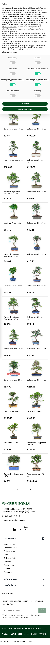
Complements (9, 565)
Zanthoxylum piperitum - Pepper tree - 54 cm (12, 192)
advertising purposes (9, 27)
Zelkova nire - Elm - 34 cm (13, 348)
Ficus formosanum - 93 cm (35, 475)
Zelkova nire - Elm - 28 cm (36, 254)
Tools (6, 554)
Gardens (7, 561)
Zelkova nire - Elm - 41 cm (13, 129)
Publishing (8, 572)
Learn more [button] (25, 104)
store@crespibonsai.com (14, 520)
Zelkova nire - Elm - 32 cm (36, 348)
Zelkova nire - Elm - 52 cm (36, 129)
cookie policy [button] (41, 16)
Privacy (27, 615)
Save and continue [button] (25, 109)
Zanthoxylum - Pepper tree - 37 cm (13, 475)
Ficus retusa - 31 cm (11, 442)
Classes (7, 568)
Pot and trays (9, 551)
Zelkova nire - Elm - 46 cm (35, 161)
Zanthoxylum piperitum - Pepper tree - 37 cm (12, 318)
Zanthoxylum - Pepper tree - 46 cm (36, 443)
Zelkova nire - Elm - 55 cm (36, 380)
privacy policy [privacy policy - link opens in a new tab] (32, 10)
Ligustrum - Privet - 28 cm (13, 286)
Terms (30, 641)
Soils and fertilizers (11, 558)
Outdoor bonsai (10, 547)
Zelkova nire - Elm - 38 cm (36, 286)
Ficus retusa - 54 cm (34, 411)
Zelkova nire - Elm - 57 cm (13, 160)
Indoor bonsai (9, 544)
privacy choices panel (9, 52)
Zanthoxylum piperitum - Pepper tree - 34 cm (12, 255)
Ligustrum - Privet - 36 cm (13, 223)
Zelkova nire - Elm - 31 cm (36, 223)
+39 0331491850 (12, 516)
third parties (39, 18)
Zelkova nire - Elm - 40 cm (35, 318)
